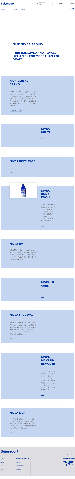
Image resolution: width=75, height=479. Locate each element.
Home (15, 42)
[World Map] (68, 467)
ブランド (20, 42)
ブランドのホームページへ (16, 113)
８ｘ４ (2, 469)
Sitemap (18, 472)
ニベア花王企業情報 (69, 3)
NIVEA (25, 42)
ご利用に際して (20, 469)
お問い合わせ (58, 3)
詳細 (42, 146)
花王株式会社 (19, 465)
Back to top (68, 458)
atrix (2, 472)
